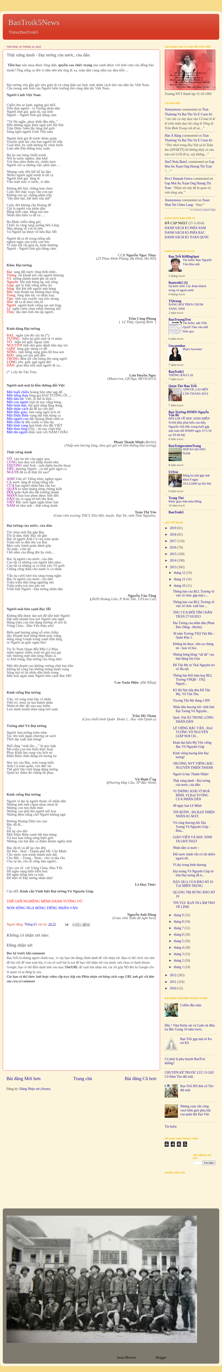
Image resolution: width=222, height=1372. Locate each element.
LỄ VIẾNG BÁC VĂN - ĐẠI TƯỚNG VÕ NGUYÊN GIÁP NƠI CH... (193, 732)
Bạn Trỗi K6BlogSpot (184, 256)
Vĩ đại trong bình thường (189, 865)
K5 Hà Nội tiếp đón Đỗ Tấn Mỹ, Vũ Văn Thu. (191, 692)
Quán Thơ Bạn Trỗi (183, 386)
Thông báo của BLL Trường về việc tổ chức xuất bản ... (193, 604)
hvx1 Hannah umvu (178, 178)
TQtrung (175, 301)
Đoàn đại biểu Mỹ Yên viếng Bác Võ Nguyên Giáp (192, 744)
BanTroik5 (176, 512)
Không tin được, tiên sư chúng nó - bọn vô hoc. (193, 646)
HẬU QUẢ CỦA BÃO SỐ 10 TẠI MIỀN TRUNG (193, 884)
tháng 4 (179, 947)
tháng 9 (179, 915)
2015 (173, 554)
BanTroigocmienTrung (185, 446)
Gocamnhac (177, 346)
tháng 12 (180, 573)
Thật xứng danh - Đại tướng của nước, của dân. (191, 783)
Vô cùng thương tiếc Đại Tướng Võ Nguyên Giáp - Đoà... (191, 827)
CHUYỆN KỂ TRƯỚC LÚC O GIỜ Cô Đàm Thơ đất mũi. (189, 1074)
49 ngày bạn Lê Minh (187, 805)
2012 (173, 975)
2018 (173, 534)
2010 (173, 988)
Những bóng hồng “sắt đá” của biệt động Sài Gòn (193, 656)
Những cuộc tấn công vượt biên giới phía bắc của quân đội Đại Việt (195, 1110)
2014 (173, 560)
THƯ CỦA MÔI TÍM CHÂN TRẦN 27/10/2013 (192, 614)
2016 (173, 547)
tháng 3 (179, 954)
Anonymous (173, 109)
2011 (173, 982)
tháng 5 (179, 941)
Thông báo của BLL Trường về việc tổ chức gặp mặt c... (193, 593)
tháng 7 (179, 928)
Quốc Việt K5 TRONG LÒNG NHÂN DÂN (193, 719)
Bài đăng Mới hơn (23, 1078)
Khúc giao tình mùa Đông (185, 501)
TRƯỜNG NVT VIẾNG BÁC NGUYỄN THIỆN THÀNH (193, 765)
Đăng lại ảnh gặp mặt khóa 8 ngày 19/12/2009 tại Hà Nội (197, 479)
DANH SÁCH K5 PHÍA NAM (185, 228)
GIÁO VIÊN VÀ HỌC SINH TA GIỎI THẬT (192, 839)
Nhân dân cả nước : (186, 848)
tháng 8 (179, 921)
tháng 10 (180, 586)
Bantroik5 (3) (178, 282)
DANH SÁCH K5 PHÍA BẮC (185, 232)
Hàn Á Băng (173, 135)
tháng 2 (179, 960)
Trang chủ (82, 1078)
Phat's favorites (192, 349)
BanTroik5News (33, 22)
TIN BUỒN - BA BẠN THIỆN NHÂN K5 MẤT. (194, 814)
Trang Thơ (176, 498)
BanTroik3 (176, 372)
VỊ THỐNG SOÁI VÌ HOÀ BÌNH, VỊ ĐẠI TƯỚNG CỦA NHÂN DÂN (191, 795)
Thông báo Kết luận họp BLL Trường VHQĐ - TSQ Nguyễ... (192, 679)
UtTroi (173, 472)
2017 (173, 541)
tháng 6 (179, 934)
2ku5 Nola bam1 (176, 162)
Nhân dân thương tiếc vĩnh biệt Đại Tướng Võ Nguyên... (193, 709)
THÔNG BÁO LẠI (181, 375)
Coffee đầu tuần (190, 1005)
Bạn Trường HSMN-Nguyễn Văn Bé (189, 413)
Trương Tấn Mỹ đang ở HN (191, 700)
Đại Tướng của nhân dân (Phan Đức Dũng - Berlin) (193, 625)
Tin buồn (171, 1126)
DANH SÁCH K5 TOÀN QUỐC (187, 237)
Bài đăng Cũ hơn (140, 1078)
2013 (173, 567)
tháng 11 (180, 579)
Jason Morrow (126, 1357)
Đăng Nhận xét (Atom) (35, 1089)
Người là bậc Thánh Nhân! (191, 774)
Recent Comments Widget (206, 210)
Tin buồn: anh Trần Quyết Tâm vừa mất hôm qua (195, 327)
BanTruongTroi (180, 319)
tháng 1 (179, 967)
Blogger (161, 1357)
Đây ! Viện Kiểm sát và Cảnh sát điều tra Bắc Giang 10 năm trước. (190, 1027)
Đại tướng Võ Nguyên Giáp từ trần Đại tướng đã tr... (193, 873)
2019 (173, 528)
